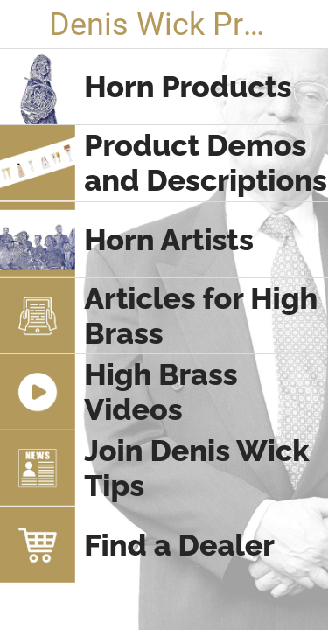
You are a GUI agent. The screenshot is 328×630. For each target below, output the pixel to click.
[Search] (304, 25)
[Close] (24, 24)
